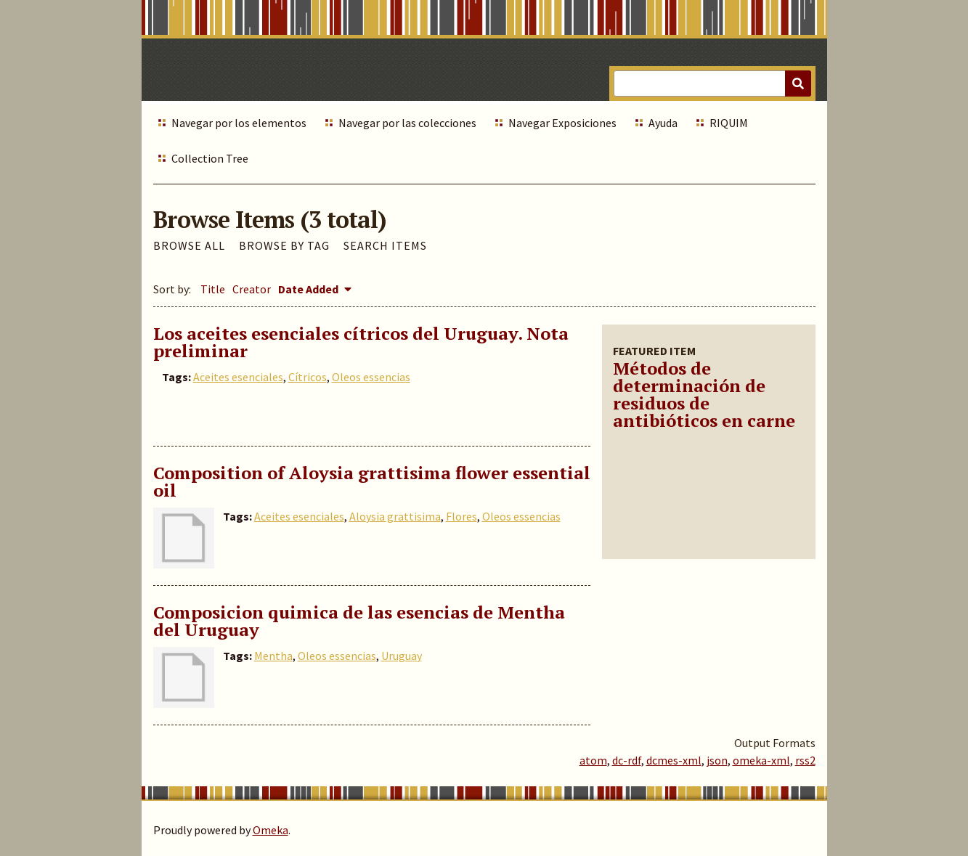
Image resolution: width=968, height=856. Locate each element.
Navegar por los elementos (238, 122)
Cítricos (307, 377)
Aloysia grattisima (395, 516)
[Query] (712, 83)
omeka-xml (761, 760)
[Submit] (798, 83)
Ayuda (663, 122)
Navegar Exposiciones (562, 122)
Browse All (189, 245)
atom (593, 760)
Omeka (270, 830)
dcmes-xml (673, 760)
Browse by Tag (284, 245)
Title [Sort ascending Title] (212, 289)
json (717, 760)
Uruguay (401, 655)
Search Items (385, 245)
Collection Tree (209, 158)
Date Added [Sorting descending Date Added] (309, 289)
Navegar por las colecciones (407, 122)
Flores (461, 516)
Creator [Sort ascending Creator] (251, 289)
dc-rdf (626, 760)
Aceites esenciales (238, 377)
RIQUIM (728, 122)
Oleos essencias (371, 377)
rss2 (805, 760)
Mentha (273, 655)
